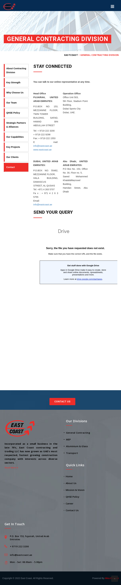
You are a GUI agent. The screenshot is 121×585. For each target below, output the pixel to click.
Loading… (75, 300)
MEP (68, 439)
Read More (11, 467)
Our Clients (12, 157)
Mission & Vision (75, 489)
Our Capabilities (15, 137)
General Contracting (78, 432)
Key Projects (13, 147)
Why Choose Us (14, 92)
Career (69, 503)
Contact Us (62, 401)
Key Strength (13, 82)
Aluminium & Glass (77, 446)
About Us (71, 483)
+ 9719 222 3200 (19, 546)
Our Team (11, 102)
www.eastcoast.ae (42, 149)
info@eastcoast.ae (42, 146)
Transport (72, 453)
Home (69, 476)
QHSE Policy (13, 113)
